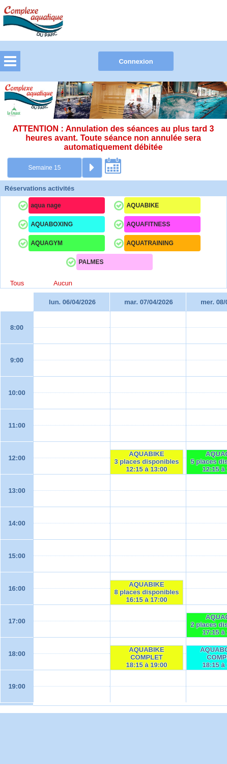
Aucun (62, 283)
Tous (17, 283)
